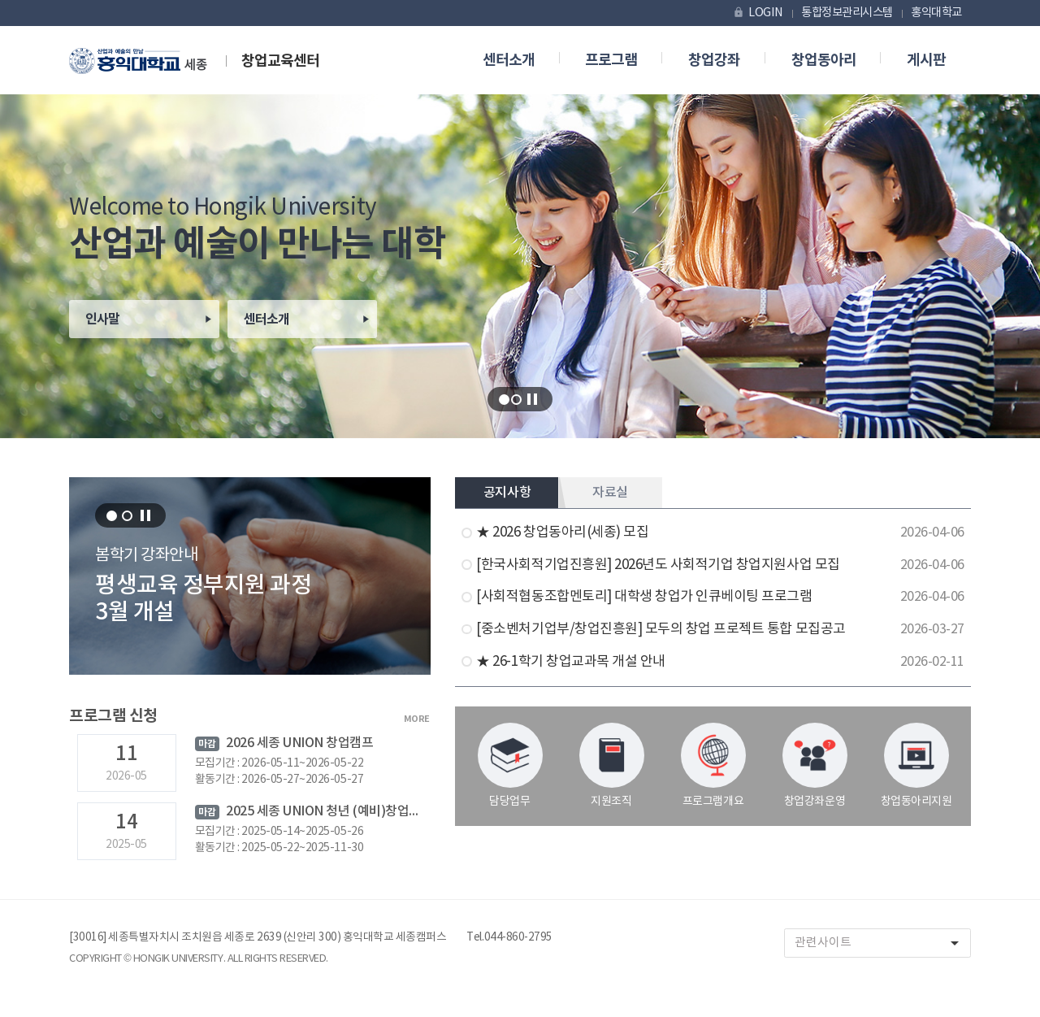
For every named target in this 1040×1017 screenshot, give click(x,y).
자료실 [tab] (610, 492)
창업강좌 (714, 60)
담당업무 (510, 765)
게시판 (926, 60)
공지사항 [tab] (507, 492)
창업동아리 (823, 60)
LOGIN (757, 13)
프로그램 (611, 60)
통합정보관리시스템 (847, 13)
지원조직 (611, 765)
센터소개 (509, 60)
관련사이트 (882, 943)
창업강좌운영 (814, 765)
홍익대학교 (936, 13)
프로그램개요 (713, 765)
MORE (417, 719)
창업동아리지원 (916, 765)
